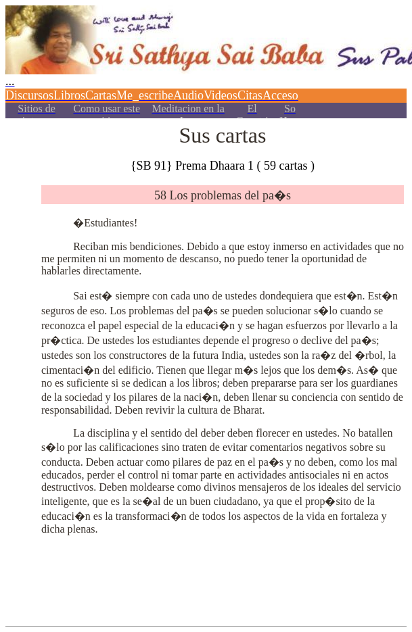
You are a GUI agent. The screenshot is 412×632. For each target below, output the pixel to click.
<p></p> (206, 59)
